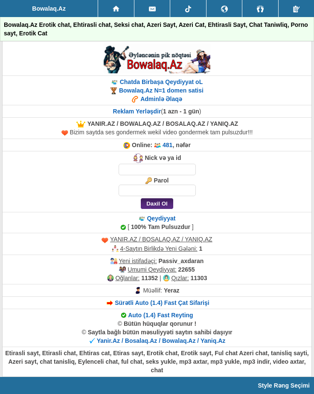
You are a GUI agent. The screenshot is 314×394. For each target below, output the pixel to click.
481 (167, 145)
